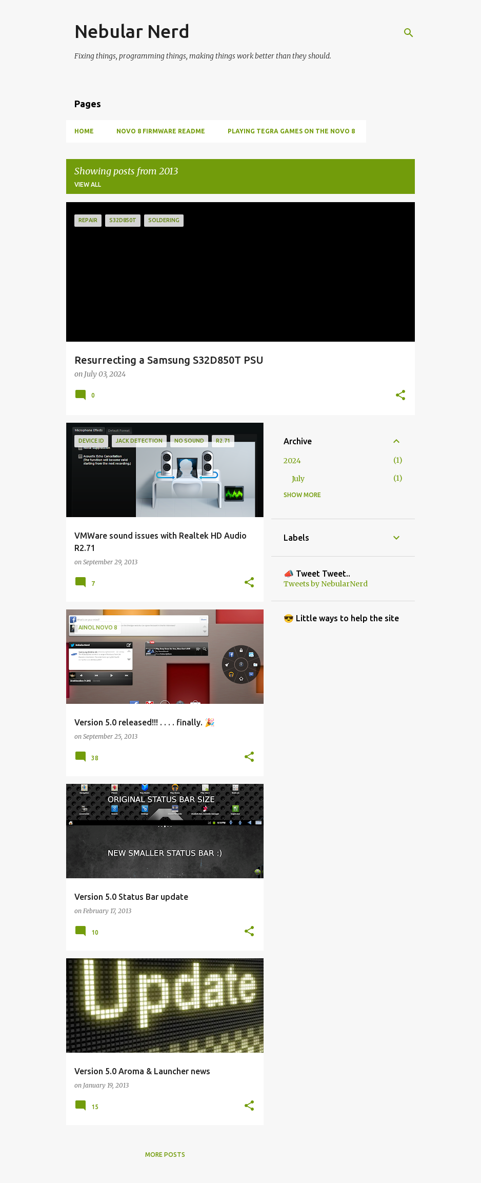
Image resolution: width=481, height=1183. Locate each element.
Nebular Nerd (132, 31)
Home (84, 131)
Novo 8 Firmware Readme (160, 131)
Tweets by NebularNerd (326, 583)
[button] (400, 396)
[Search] (409, 33)
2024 (292, 460)
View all (87, 184)
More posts (165, 1154)
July (298, 478)
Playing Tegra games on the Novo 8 (291, 131)
